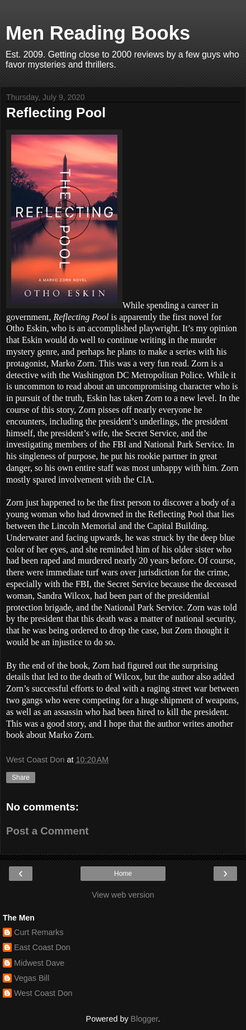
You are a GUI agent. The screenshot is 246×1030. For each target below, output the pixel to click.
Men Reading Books (98, 33)
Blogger (144, 1018)
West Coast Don (43, 993)
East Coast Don (42, 947)
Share (21, 777)
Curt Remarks (39, 932)
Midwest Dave (39, 963)
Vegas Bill (31, 978)
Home (123, 874)
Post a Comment (47, 831)
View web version (123, 894)
